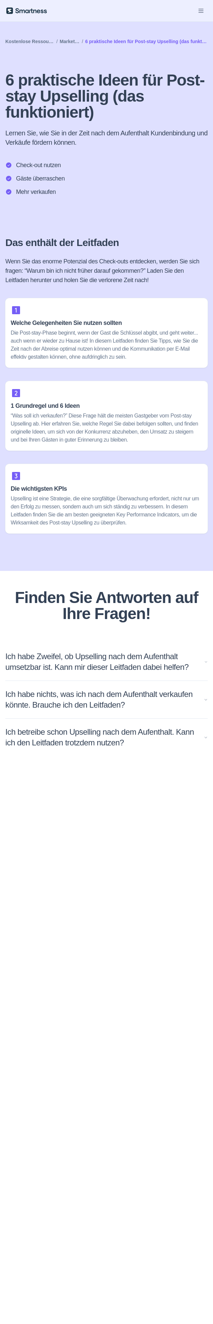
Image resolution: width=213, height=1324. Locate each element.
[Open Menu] (201, 10)
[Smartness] (26, 11)
